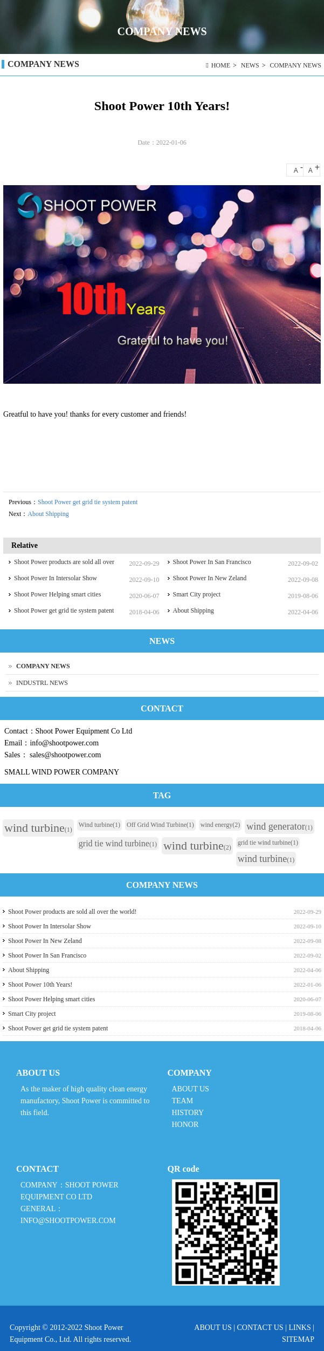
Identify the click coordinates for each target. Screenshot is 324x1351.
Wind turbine (99, 825)
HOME (220, 65)
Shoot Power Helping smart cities (57, 594)
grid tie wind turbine (118, 843)
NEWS (250, 65)
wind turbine (38, 827)
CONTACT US (260, 1327)
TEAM (183, 1101)
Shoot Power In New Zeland (210, 578)
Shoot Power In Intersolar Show (55, 578)
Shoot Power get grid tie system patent (87, 502)
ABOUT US (190, 1089)
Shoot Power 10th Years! (40, 984)
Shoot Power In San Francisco (212, 562)
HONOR (185, 1125)
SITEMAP (298, 1339)
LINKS (299, 1327)
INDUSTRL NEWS (42, 683)
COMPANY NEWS (295, 65)
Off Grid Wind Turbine (160, 825)
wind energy (220, 825)
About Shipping (47, 514)
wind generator (279, 826)
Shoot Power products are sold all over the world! (72, 911)
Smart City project (197, 594)
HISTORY (188, 1113)
